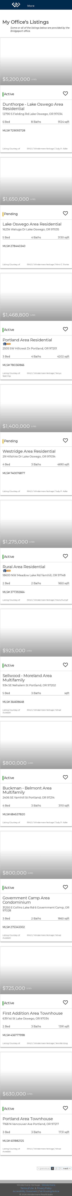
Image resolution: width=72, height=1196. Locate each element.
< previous (43, 1168)
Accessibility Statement (25, 1191)
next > (66, 1168)
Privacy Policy (44, 1188)
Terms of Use (27, 1188)
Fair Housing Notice (49, 1191)
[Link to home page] (16, 5)
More (30, 5)
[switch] (65, 92)
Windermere (48, 1185)
